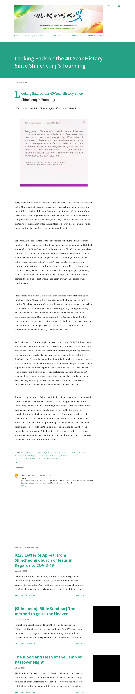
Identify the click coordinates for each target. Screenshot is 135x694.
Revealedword (27, 456)
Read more (80, 595)
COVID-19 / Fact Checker (97, 36)
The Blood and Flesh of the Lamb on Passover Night (49, 659)
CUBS (28, 453)
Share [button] (17, 463)
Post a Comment (28, 595)
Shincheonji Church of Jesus (35, 36)
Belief (23, 453)
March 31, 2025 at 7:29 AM (41, 475)
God (43, 453)
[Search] (110, 6)
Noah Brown (25, 475)
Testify (63, 456)
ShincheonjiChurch (51, 456)
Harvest (49, 453)
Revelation (38, 456)
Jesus (61, 453)
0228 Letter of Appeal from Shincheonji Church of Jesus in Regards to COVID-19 (43, 560)
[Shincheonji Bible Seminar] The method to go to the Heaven (45, 611)
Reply (23, 486)
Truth (62, 459)
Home (16, 36)
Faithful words (56, 36)
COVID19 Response (75, 36)
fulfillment (36, 453)
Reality (18, 456)
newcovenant (69, 453)
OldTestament (82, 453)
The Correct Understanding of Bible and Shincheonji (37, 459)
